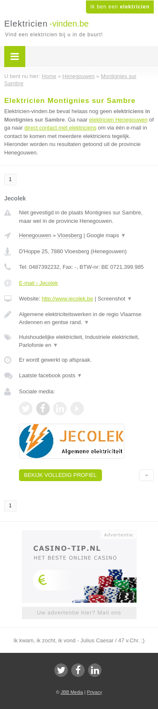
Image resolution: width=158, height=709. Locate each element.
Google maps (106, 235)
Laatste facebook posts (50, 375)
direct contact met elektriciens (60, 127)
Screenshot (115, 298)
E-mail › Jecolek (38, 283)
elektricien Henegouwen (118, 119)
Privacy (94, 692)
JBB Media (72, 692)
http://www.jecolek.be (67, 298)
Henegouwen (35, 235)
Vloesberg (69, 235)
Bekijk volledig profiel (60, 475)
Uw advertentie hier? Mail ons (79, 612)
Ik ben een (120, 7)
